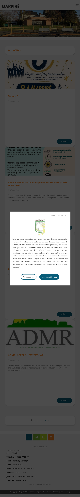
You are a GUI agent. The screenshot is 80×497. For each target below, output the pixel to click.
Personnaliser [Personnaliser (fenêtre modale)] (28, 277)
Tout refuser (59, 215)
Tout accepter (49, 277)
